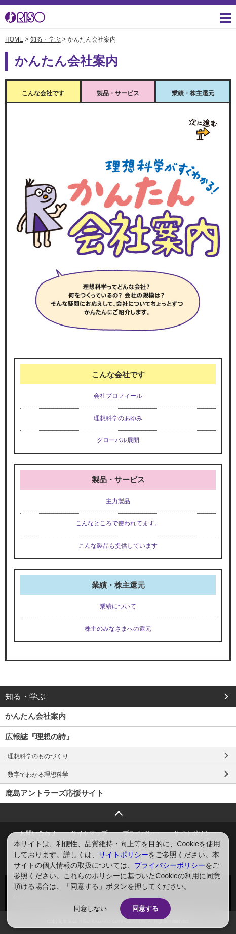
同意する (145, 908)
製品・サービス (118, 93)
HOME (14, 39)
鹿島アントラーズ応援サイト (54, 793)
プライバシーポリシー (169, 865)
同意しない (90, 908)
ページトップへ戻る (118, 809)
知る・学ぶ (45, 39)
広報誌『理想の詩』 (39, 736)
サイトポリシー (123, 854)
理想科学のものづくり (38, 756)
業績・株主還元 (193, 93)
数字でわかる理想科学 (38, 774)
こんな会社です (43, 93)
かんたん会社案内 (35, 716)
